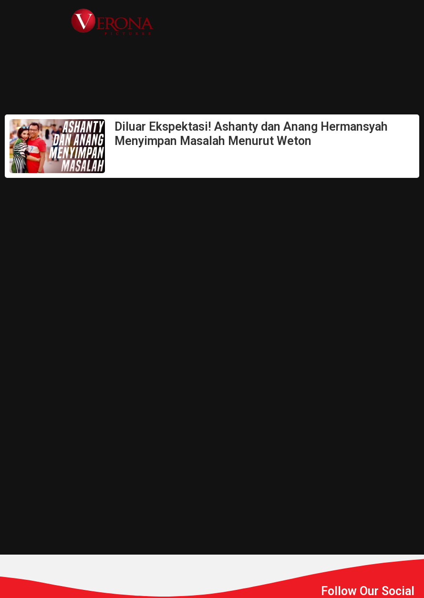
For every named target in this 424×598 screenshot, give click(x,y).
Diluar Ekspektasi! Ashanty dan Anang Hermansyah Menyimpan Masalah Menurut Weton (251, 134)
